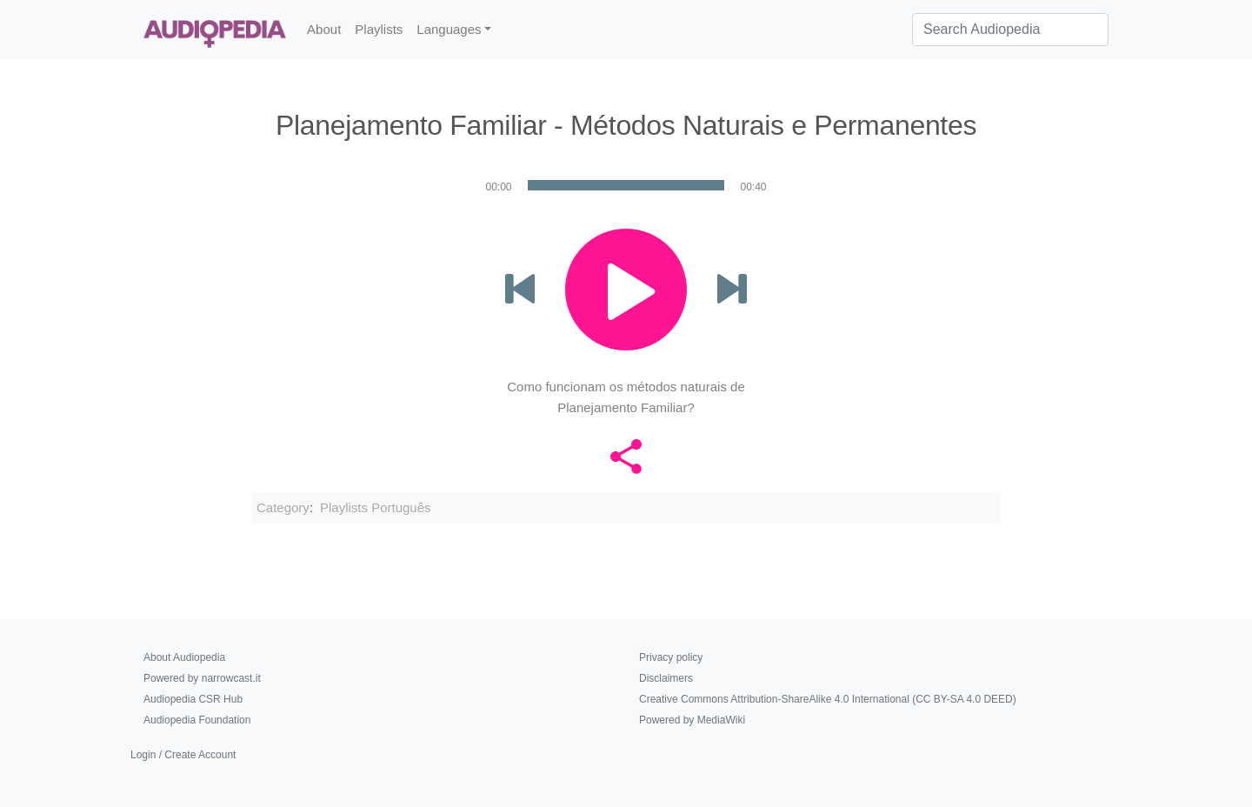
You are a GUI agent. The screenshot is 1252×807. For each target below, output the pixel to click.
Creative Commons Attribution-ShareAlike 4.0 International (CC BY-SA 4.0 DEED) (827, 699)
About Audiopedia (184, 657)
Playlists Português (375, 507)
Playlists (379, 29)
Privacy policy (671, 657)
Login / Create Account (183, 755)
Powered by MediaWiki (692, 720)
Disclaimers (666, 678)
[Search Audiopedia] (1010, 29)
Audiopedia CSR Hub (193, 699)
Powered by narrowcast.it (202, 678)
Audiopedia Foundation (196, 720)
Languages (448, 29)
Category (283, 507)
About (324, 29)
